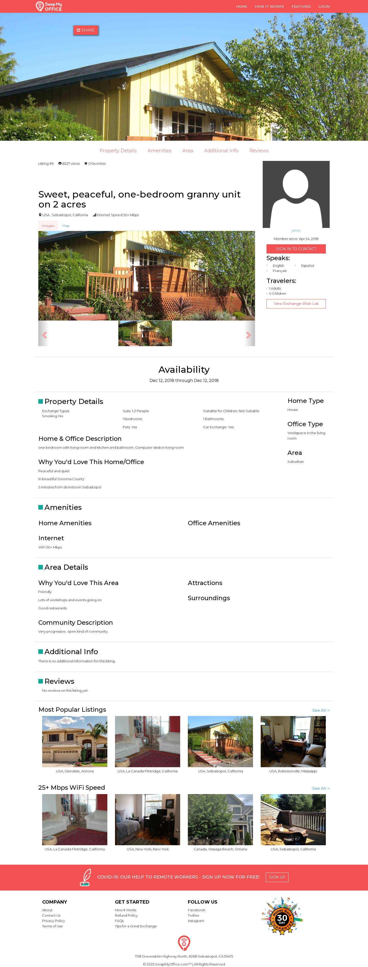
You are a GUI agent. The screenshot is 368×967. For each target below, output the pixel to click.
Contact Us (51, 915)
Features (301, 6)
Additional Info (221, 150)
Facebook (196, 910)
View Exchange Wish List (296, 303)
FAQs (119, 921)
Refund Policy (126, 915)
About (47, 910)
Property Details (118, 150)
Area (187, 150)
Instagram (196, 921)
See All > (321, 710)
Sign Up (277, 877)
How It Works (125, 910)
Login (324, 6)
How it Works (269, 6)
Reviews (259, 150)
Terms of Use (52, 926)
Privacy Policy (53, 921)
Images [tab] (48, 226)
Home (241, 6)
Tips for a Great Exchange (136, 926)
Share (86, 30)
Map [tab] (66, 226)
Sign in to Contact (296, 249)
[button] (43, 333)
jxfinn (296, 230)
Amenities (159, 150)
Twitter (193, 915)
